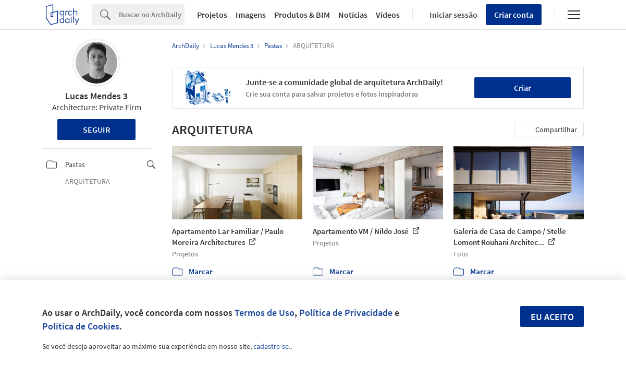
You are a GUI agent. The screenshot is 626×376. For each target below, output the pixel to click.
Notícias (352, 14)
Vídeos (388, 14)
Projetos (212, 14)
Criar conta (513, 14)
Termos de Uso (264, 313)
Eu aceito (552, 317)
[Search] (152, 14)
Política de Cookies (80, 326)
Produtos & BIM (302, 14)
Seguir (97, 129)
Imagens (251, 14)
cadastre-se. (271, 346)
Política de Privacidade (345, 313)
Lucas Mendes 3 (96, 96)
